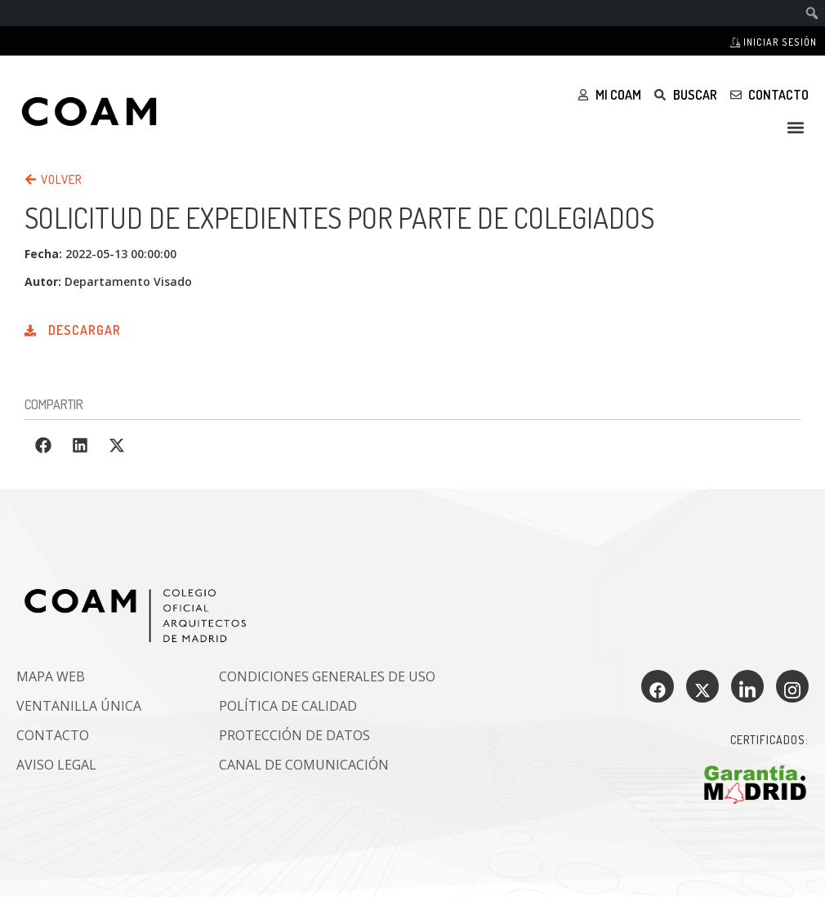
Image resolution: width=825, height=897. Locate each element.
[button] (795, 127)
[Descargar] (30, 326)
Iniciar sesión (773, 42)
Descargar (84, 330)
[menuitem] (812, 13)
